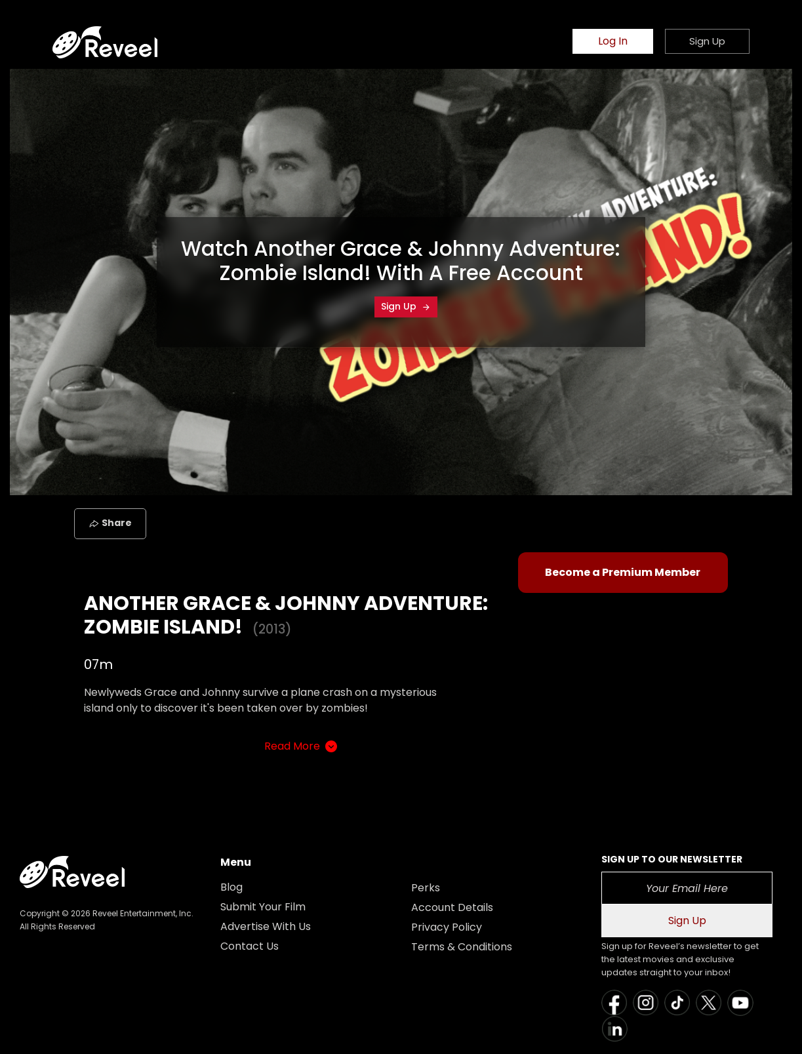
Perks (425, 887)
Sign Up (406, 306)
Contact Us (249, 946)
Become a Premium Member (622, 572)
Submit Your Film (263, 906)
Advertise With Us (265, 926)
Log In (613, 41)
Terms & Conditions (461, 946)
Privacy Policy (446, 927)
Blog (231, 887)
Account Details (452, 907)
